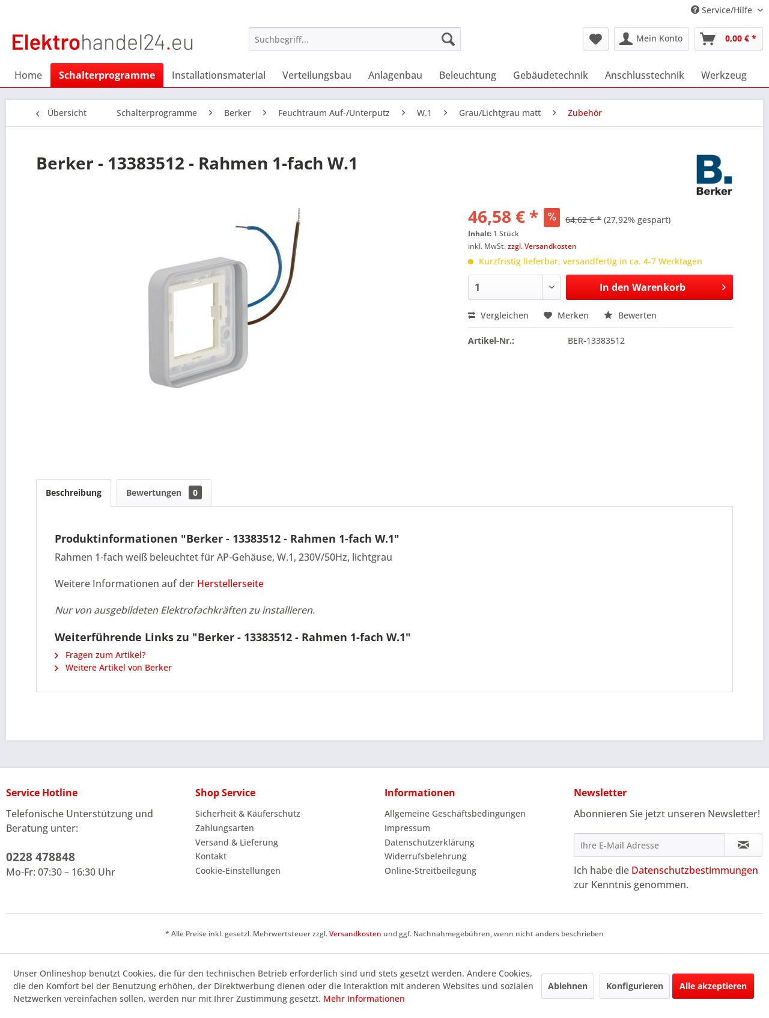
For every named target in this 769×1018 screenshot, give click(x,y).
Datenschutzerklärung (429, 842)
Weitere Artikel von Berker (113, 667)
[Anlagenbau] (395, 75)
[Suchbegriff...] (355, 39)
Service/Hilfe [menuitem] (723, 10)
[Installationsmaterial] (218, 75)
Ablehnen (568, 986)
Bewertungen (164, 492)
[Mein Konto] (651, 39)
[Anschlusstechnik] (645, 75)
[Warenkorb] (729, 39)
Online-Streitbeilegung (430, 870)
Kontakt (210, 856)
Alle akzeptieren (713, 986)
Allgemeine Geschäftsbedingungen (455, 813)
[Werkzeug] (724, 75)
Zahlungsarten (224, 828)
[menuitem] (355, 39)
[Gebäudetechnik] (551, 75)
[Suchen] (448, 39)
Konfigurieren (634, 986)
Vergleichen (498, 315)
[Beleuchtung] (468, 75)
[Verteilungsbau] (317, 75)
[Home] (28, 75)
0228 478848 (40, 857)
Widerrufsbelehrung (425, 856)
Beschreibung (74, 492)
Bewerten (630, 315)
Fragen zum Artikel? (100, 654)
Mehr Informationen (364, 998)
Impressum (407, 828)
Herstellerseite (230, 583)
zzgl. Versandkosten (542, 246)
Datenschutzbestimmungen (694, 870)
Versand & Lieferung (236, 842)
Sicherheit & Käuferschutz (247, 813)
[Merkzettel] (596, 39)
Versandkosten (355, 933)
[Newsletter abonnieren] (743, 845)
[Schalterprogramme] (106, 75)
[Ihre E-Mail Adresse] (649, 845)
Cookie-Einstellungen (238, 870)
